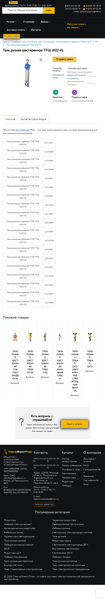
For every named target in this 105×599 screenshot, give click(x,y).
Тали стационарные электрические (23, 569)
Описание (10, 120)
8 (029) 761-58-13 (93, 6)
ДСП (6, 549)
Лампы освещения (71, 466)
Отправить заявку (64, 60)
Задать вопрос (74, 424)
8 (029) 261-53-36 (93, 9)
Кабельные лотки (13, 533)
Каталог (12, 22)
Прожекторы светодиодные (19, 537)
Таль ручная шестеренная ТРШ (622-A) (24, 45)
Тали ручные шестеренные (18, 561)
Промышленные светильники (68, 524)
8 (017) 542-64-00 (72, 6)
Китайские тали (35, 42)
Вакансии (88, 476)
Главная (6, 42)
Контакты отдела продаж (33, 120)
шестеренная (22, 130)
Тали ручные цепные (15, 541)
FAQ (85, 466)
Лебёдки (66, 486)
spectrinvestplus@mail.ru (46, 499)
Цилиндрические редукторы (19, 528)
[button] (40, 60)
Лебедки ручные (61, 528)
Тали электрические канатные (68, 565)
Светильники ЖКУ (62, 553)
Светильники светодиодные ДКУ (70, 545)
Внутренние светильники (66, 549)
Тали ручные (48, 42)
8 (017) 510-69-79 (73, 9)
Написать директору (44, 505)
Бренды (46, 22)
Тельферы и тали (18, 42)
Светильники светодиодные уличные (72, 533)
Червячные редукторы (64, 520)
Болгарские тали (13, 565)
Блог (85, 484)
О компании (28, 22)
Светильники (69, 474)
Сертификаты (90, 480)
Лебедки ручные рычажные (18, 545)
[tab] (10, 120)
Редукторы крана (61, 541)
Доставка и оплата (15, 30)
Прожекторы (69, 478)
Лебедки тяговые (61, 557)
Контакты (36, 30)
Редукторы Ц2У (12, 553)
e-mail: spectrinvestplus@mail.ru (87, 12)
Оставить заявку (12, 36)
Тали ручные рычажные (64, 561)
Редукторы (68, 482)
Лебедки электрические (17, 524)
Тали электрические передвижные (71, 569)
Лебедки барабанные (15, 557)
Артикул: (15, 356)
